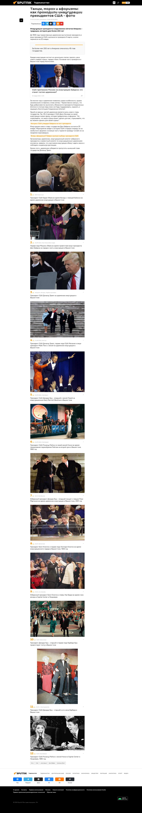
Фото (32, 763)
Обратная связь (51, 792)
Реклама (47, 790)
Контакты (24, 790)
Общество (94, 773)
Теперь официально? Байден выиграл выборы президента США (54, 136)
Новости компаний (58, 790)
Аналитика (112, 773)
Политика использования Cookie (96, 790)
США (37, 763)
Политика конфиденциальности (75, 790)
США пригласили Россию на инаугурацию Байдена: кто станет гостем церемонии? (57, 91)
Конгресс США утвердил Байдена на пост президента (51, 123)
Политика (75, 773)
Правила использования (36, 790)
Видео (126, 773)
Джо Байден (52, 763)
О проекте (16, 790)
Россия (68, 773)
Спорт (120, 773)
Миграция (103, 773)
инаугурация (43, 763)
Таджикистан (45, 773)
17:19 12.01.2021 (34, 19)
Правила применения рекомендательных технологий (29, 792)
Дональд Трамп (61, 763)
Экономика (85, 773)
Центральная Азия (57, 773)
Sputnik (38, 292)
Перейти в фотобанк (51, 292)
